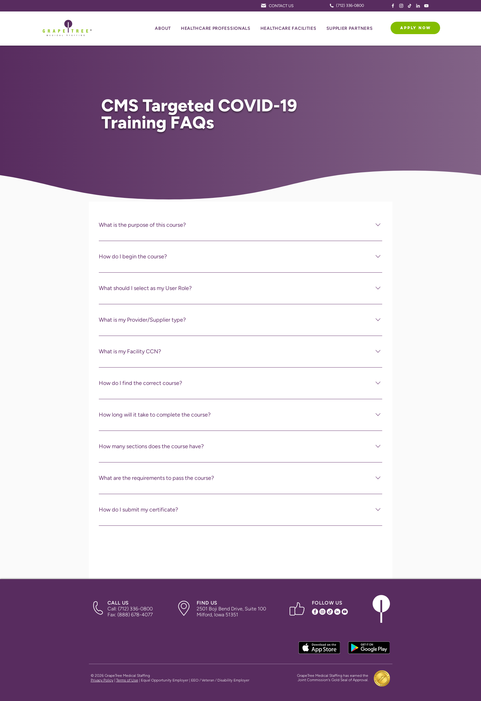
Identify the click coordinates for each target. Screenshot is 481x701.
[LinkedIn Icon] (418, 5)
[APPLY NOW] (415, 28)
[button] (163, 29)
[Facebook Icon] (393, 5)
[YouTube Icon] (426, 5)
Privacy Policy (102, 680)
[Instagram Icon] (401, 5)
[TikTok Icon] (409, 5)
